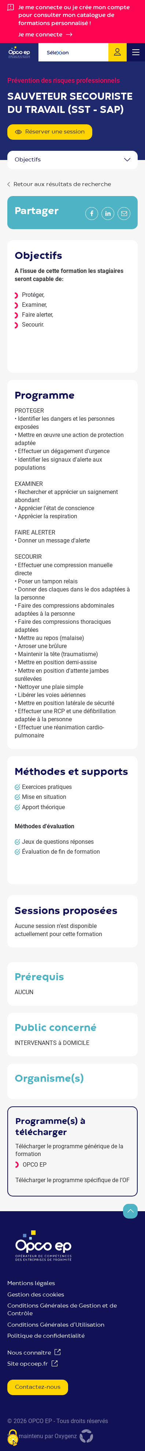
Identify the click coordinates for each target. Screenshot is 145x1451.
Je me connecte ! (117, 52)
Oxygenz (75, 1436)
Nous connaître (29, 1353)
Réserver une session (50, 132)
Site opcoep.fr (27, 1364)
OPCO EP (35, 1164)
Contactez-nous (37, 1387)
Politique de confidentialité (46, 1336)
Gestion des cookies (35, 1295)
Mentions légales (31, 1283)
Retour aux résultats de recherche (62, 184)
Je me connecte (40, 35)
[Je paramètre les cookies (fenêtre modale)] (13, 1438)
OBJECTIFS (28, 160)
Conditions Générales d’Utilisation (55, 1325)
